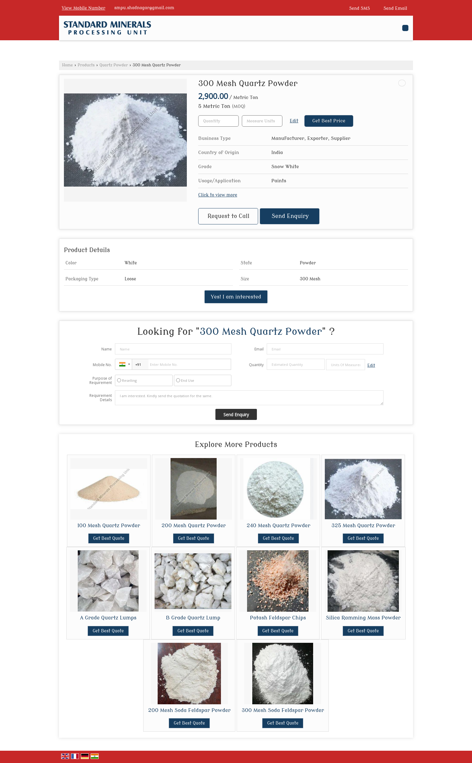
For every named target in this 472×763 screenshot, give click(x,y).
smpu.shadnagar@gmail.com (144, 8)
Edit (294, 121)
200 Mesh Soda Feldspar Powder (189, 710)
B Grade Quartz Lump (193, 618)
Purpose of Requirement (100, 380)
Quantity (256, 364)
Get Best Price (328, 121)
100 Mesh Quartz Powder (108, 525)
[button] (83, 8)
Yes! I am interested (236, 297)
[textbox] (262, 121)
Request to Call (228, 216)
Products (86, 65)
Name (106, 349)
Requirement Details (100, 397)
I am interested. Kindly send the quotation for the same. (249, 397)
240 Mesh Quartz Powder (278, 525)
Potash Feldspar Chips (278, 618)
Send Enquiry (290, 216)
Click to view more (217, 195)
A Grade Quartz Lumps (108, 618)
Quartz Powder (114, 65)
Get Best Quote (108, 538)
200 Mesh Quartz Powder (193, 525)
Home (67, 65)
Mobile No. (102, 364)
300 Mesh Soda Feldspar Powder (283, 710)
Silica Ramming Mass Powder (363, 618)
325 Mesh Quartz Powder (363, 525)
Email (259, 349)
